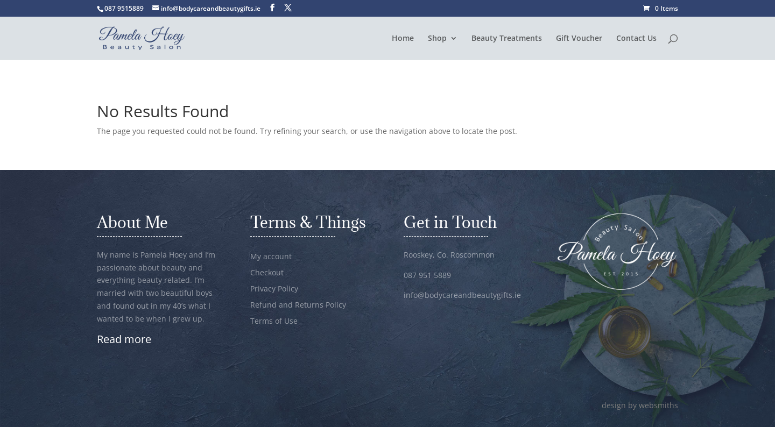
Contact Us (636, 38)
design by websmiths (640, 405)
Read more (124, 339)
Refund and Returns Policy (298, 305)
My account (271, 257)
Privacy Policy (274, 289)
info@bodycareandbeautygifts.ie (462, 295)
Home (403, 38)
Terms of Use (274, 321)
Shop (437, 38)
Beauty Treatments (506, 38)
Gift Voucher (579, 38)
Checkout (267, 273)
